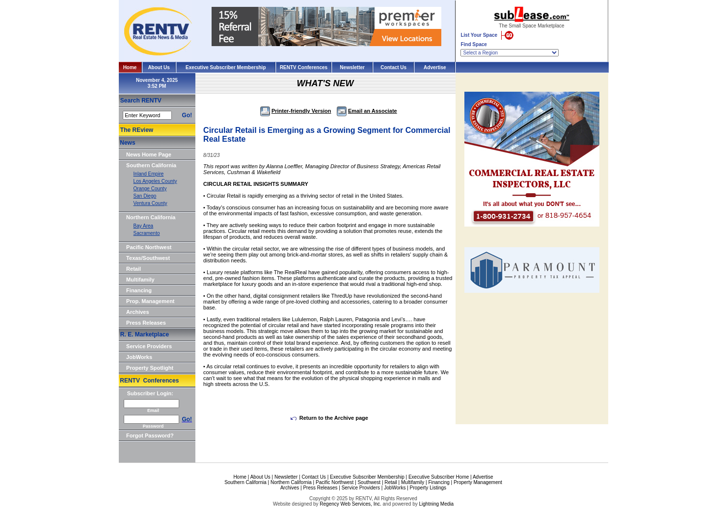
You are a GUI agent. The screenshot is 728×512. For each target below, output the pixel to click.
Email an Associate (367, 111)
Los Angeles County (155, 181)
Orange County (150, 188)
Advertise (435, 67)
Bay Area (144, 226)
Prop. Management (150, 301)
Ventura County (150, 203)
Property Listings (428, 487)
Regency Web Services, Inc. (350, 504)
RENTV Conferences (303, 67)
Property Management (478, 482)
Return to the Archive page (329, 418)
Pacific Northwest (148, 247)
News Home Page (148, 154)
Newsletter (352, 67)
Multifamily (140, 279)
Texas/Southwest (148, 258)
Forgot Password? (150, 435)
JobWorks (139, 357)
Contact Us (393, 67)
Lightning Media (436, 504)
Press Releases (146, 323)
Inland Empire (149, 174)
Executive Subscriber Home (438, 477)
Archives (137, 312)
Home (130, 67)
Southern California (151, 165)
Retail (133, 269)
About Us (158, 67)
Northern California (150, 217)
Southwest (368, 482)
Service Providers (149, 346)
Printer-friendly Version (295, 111)
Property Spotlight (149, 368)
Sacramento (147, 233)
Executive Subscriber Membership (226, 67)
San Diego (145, 196)
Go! (187, 115)
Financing (139, 290)
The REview (136, 130)
